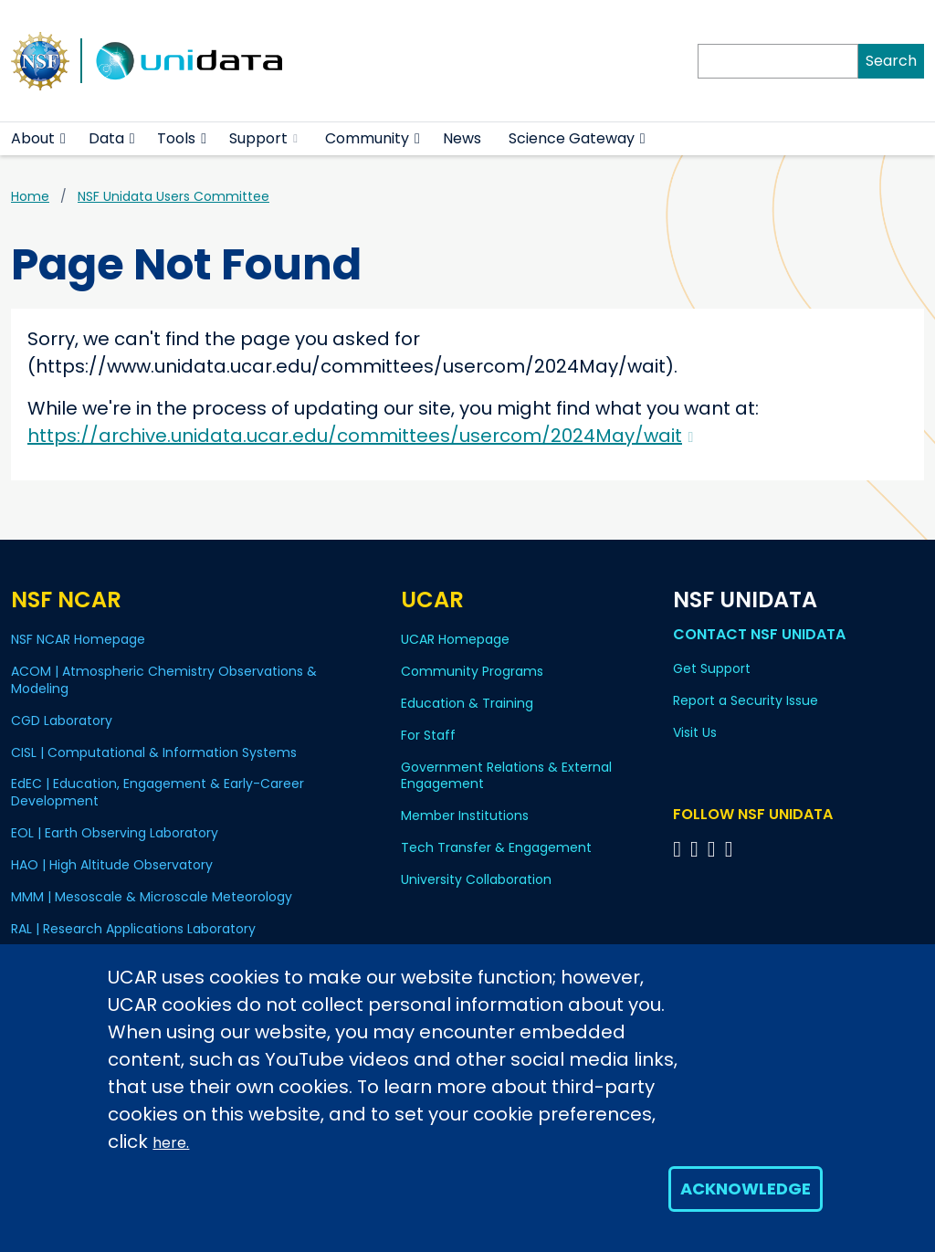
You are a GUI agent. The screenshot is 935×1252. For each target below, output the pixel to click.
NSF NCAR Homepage (78, 639)
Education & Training (467, 703)
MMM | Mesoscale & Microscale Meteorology (151, 897)
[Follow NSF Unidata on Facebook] (732, 849)
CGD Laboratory (61, 720)
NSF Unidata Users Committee (173, 196)
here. (170, 1142)
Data (106, 138)
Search (891, 60)
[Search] (778, 61)
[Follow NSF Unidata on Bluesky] (680, 849)
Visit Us (695, 732)
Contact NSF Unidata (759, 634)
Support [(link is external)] (263, 138)
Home (30, 196)
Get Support (712, 668)
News (462, 138)
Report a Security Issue (745, 700)
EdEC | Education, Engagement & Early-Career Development (157, 792)
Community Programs (472, 671)
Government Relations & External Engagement (506, 776)
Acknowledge (745, 1188)
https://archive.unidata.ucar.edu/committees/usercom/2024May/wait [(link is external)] (360, 435)
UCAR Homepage (455, 639)
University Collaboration (476, 879)
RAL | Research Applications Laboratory (133, 929)
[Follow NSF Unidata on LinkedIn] (714, 849)
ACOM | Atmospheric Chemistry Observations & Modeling (164, 680)
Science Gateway (572, 138)
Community (367, 138)
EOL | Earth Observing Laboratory (114, 833)
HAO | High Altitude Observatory (112, 865)
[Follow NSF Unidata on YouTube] (697, 849)
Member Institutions (465, 815)
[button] (63, 139)
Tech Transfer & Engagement (496, 847)
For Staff (428, 735)
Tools (176, 138)
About (33, 138)
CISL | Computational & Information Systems (154, 752)
